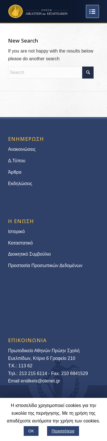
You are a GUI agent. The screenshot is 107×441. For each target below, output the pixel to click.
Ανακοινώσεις (22, 149)
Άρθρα (14, 172)
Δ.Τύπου (16, 160)
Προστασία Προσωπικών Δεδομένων (45, 265)
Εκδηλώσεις (20, 183)
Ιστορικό (16, 231)
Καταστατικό (21, 242)
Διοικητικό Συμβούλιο (29, 254)
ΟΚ (31, 431)
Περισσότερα (63, 431)
